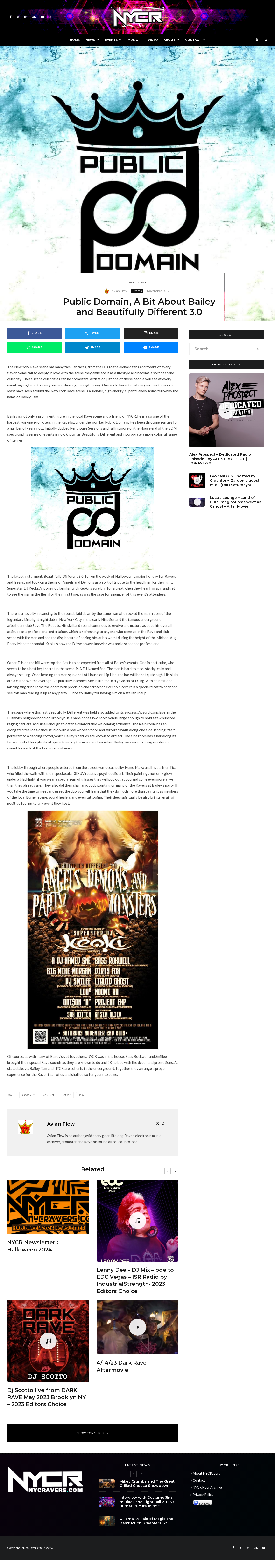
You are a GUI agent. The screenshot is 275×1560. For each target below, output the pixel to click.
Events (137, 291)
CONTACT (193, 39)
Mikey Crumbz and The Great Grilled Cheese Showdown (147, 1485)
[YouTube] (42, 17)
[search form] (222, 349)
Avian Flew (119, 291)
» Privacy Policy (201, 1494)
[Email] (151, 333)
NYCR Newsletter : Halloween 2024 (32, 1246)
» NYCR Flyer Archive (206, 1487)
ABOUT (169, 39)
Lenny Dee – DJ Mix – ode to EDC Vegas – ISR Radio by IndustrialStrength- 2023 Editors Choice (135, 1280)
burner (50, 1095)
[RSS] (50, 17)
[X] (18, 17)
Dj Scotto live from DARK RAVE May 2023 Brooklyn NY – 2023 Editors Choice (46, 1397)
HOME (75, 39)
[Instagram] (25, 17)
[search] (259, 349)
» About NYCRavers (205, 1473)
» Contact (197, 1480)
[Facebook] (10, 17)
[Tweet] (92, 333)
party (67, 1095)
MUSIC (132, 39)
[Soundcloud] (33, 17)
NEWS (90, 39)
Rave (82, 1095)
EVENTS (111, 39)
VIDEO (153, 39)
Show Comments (93, 1433)
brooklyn (29, 1095)
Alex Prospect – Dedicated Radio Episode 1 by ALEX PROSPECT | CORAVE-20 (220, 460)
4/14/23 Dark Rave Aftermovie (122, 1366)
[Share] (34, 333)
